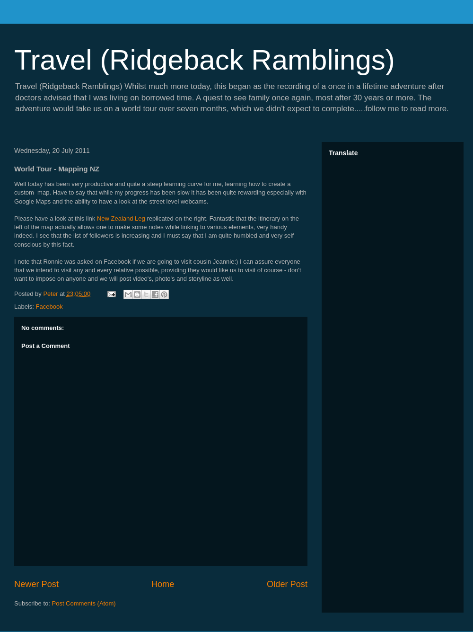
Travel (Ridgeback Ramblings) (204, 60)
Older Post (287, 584)
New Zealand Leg (121, 218)
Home (163, 584)
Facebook (49, 306)
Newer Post (36, 584)
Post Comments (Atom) (84, 603)
